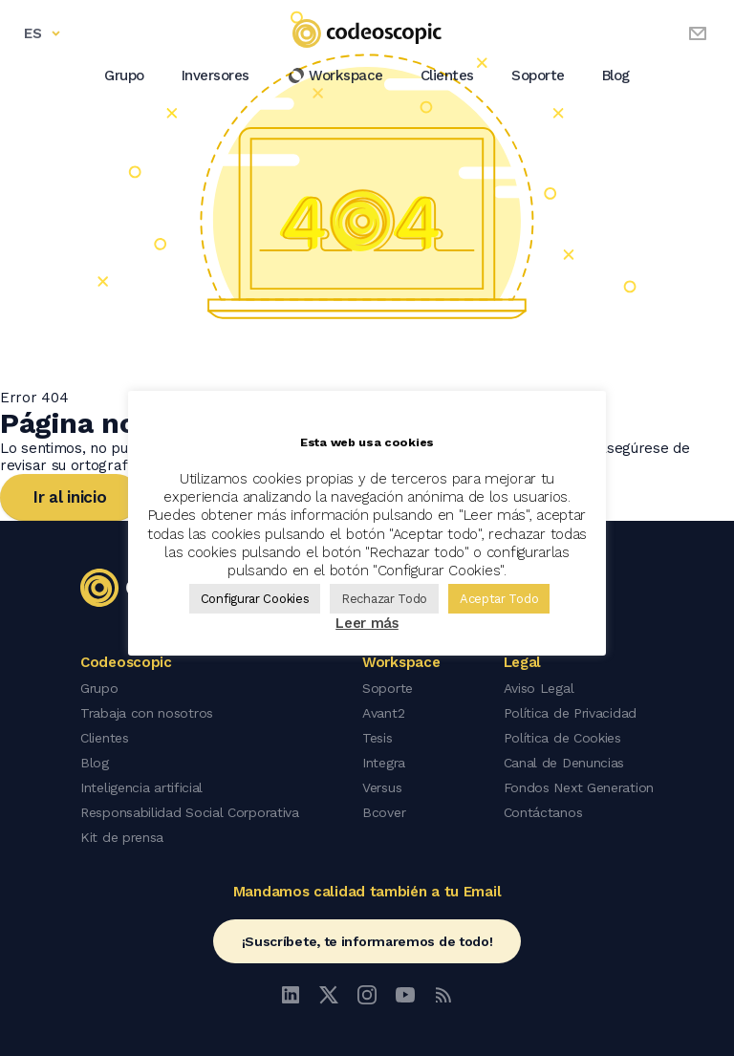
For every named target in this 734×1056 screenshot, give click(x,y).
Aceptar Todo (499, 599)
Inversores (215, 75)
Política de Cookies (562, 737)
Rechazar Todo (384, 599)
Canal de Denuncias (564, 762)
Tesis (377, 737)
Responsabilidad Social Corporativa (189, 812)
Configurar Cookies (255, 599)
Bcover (383, 812)
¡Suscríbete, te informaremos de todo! (367, 941)
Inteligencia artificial (141, 787)
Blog (616, 75)
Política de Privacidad (570, 713)
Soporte (538, 75)
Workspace (335, 75)
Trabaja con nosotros (146, 713)
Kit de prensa (121, 837)
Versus (381, 787)
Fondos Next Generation (579, 787)
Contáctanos (543, 812)
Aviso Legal (539, 688)
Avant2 (383, 713)
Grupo (124, 75)
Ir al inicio (69, 496)
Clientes (447, 75)
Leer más (367, 623)
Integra (383, 762)
